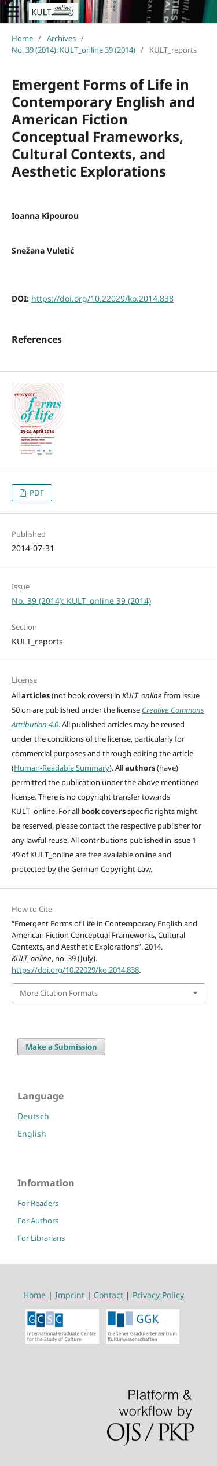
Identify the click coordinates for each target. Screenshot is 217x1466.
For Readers (37, 1203)
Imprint (69, 1294)
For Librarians (41, 1238)
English (31, 1133)
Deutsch (33, 1116)
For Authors (37, 1220)
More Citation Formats (59, 993)
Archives (61, 38)
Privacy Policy (158, 1294)
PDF (36, 493)
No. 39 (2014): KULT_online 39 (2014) (73, 50)
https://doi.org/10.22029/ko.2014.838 (102, 298)
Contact (108, 1294)
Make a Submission (61, 1047)
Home (22, 38)
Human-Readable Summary (61, 768)
